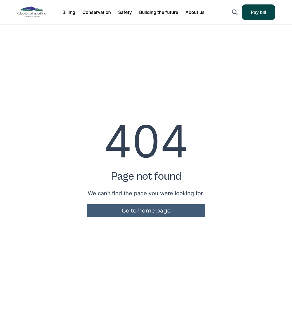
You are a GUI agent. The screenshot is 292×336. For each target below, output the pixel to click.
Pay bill (262, 13)
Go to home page (146, 210)
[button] (69, 12)
